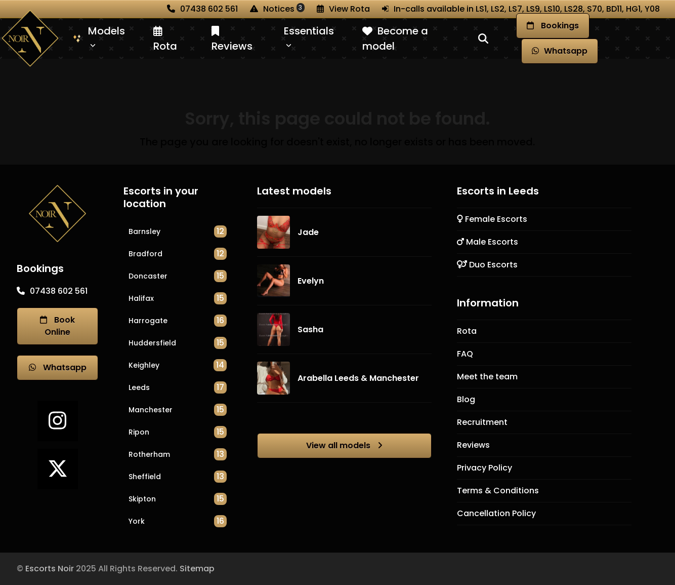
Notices (284, 9)
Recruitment (482, 422)
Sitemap (197, 568)
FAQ (465, 354)
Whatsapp (58, 368)
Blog (466, 399)
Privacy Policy (484, 468)
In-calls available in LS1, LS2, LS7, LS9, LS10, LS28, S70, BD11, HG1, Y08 (527, 9)
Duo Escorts (487, 264)
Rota (467, 331)
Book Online (57, 326)
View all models (344, 446)
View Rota (349, 9)
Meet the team (487, 376)
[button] (483, 38)
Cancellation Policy (496, 513)
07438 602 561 (209, 9)
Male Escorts (487, 242)
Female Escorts (492, 219)
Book (553, 26)
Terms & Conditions (498, 490)
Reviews (473, 445)
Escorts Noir (49, 568)
